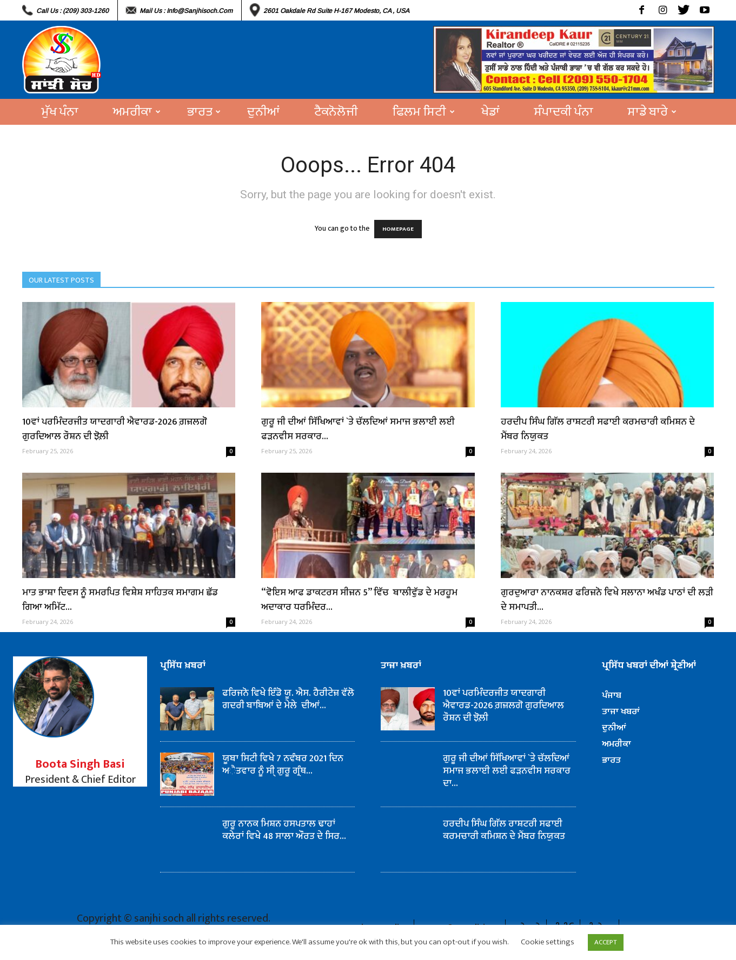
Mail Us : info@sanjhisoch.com (186, 11)
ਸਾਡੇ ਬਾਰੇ (652, 112)
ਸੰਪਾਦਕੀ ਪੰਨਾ (563, 112)
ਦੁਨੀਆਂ (263, 112)
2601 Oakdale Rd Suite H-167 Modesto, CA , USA (336, 11)
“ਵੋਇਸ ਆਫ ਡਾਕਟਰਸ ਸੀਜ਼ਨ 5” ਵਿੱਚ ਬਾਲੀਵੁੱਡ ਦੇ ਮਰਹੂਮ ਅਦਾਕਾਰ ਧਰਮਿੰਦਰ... (359, 600)
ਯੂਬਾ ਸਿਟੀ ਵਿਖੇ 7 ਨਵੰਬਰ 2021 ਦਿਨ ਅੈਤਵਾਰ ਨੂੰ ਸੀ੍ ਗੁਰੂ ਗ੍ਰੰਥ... (282, 764)
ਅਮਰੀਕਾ (137, 112)
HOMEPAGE (398, 229)
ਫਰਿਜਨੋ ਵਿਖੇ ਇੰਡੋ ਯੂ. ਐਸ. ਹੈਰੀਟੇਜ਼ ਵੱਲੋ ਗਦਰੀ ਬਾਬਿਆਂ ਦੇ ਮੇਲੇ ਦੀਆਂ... (288, 699)
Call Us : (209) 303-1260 (72, 11)
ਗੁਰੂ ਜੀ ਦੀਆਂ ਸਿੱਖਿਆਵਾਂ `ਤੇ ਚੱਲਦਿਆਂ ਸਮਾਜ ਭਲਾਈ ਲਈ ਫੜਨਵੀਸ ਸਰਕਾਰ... (358, 429)
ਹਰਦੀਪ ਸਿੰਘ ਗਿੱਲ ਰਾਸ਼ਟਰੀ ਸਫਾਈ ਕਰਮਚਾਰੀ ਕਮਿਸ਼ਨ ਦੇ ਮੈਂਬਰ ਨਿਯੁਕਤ (598, 429)
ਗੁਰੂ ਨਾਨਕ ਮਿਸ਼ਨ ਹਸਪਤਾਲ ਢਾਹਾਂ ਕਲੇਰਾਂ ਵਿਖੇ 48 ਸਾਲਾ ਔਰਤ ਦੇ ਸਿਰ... (284, 830)
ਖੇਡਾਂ (490, 112)
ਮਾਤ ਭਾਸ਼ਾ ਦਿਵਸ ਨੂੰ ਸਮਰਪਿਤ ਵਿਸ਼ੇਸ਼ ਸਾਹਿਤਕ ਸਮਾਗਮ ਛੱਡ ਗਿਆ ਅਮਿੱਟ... (120, 600)
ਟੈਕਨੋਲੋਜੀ (336, 112)
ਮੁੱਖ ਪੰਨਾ (60, 112)
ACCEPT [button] (605, 942)
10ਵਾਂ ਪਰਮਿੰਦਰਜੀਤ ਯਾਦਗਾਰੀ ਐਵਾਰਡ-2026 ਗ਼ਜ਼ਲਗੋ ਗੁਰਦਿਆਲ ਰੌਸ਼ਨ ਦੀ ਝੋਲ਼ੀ (114, 429)
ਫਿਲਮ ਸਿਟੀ (424, 112)
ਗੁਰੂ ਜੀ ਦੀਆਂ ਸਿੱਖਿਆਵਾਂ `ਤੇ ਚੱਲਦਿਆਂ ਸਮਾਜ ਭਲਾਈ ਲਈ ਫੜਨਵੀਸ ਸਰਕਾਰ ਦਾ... (507, 770)
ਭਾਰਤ (204, 112)
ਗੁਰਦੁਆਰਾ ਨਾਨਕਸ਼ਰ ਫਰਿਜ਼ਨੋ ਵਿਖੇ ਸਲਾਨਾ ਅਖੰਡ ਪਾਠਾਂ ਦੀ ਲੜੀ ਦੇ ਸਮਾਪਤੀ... (607, 600)
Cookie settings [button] (547, 942)
